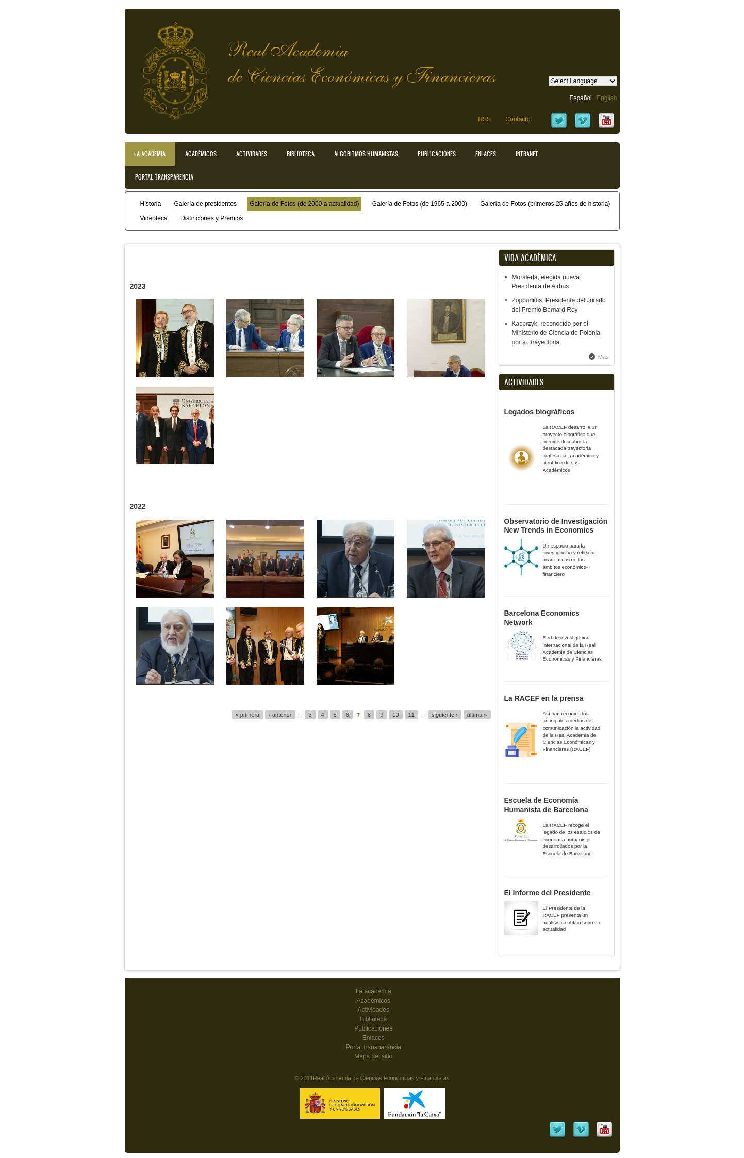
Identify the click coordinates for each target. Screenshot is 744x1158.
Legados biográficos (539, 412)
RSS (484, 119)
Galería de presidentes (205, 203)
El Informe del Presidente (547, 893)
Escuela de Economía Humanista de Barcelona (546, 805)
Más (603, 356)
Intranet (527, 154)
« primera (248, 715)
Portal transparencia (164, 177)
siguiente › (445, 715)
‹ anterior (280, 715)
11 (411, 715)
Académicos (201, 154)
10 (395, 715)
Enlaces (485, 154)
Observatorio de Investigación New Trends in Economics (556, 526)
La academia (373, 991)
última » (477, 715)
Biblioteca (301, 154)
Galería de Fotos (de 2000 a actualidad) (304, 203)
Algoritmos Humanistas (366, 154)
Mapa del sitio (373, 1056)
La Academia (150, 154)
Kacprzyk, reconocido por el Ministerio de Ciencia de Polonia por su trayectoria (556, 333)
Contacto (517, 119)
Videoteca (154, 218)
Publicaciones (437, 154)
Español (580, 98)
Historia (150, 203)
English (607, 98)
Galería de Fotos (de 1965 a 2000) (419, 203)
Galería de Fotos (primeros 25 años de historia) (545, 203)
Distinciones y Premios (211, 218)
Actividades (251, 154)
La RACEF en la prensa (544, 698)
